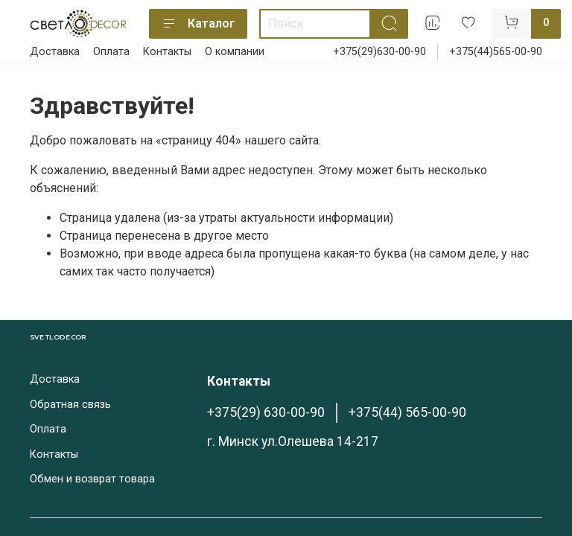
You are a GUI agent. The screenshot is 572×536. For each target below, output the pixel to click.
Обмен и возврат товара (92, 479)
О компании (234, 51)
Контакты (167, 51)
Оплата (111, 51)
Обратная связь (70, 404)
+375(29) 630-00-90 (266, 412)
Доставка (55, 51)
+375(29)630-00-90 (379, 51)
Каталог (198, 23)
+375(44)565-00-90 (495, 51)
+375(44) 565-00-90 (407, 412)
